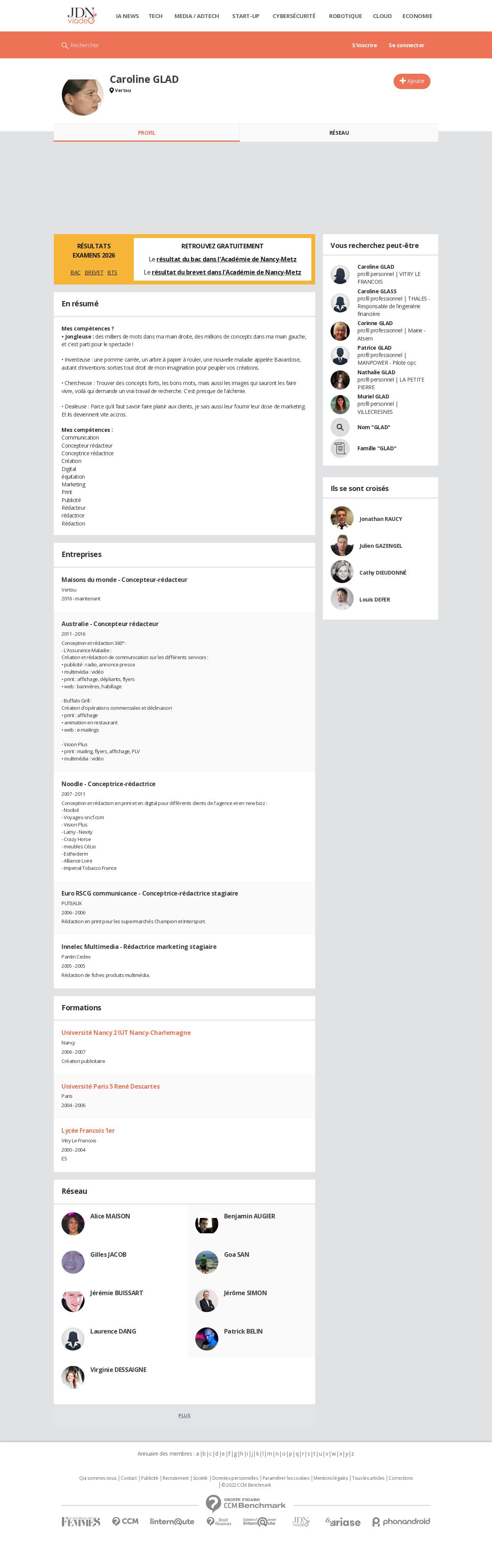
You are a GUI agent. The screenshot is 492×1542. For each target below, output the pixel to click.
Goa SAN (236, 1254)
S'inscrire (364, 45)
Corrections (400, 1478)
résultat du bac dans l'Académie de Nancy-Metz (226, 259)
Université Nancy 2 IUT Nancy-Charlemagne (126, 1032)
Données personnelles (235, 1478)
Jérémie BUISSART (116, 1293)
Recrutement (175, 1478)
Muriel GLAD (373, 396)
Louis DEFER (374, 599)
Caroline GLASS (376, 291)
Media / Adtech (197, 16)
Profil (146, 132)
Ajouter (416, 80)
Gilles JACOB (108, 1254)
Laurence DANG (113, 1331)
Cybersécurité (294, 16)
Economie (417, 16)
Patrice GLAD (374, 347)
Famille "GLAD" (376, 448)
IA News (127, 16)
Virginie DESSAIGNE (118, 1369)
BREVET (94, 272)
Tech (155, 16)
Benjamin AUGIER (249, 1216)
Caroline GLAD (375, 266)
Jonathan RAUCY (380, 518)
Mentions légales (330, 1478)
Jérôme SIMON (245, 1293)
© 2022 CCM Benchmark (246, 1485)
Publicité (149, 1478)
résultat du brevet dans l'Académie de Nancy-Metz (226, 272)
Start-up (245, 16)
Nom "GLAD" (374, 427)
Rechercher (84, 45)
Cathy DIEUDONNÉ (383, 572)
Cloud (382, 16)
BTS (112, 272)
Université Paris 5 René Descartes (111, 1086)
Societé (200, 1478)
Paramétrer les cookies (286, 1478)
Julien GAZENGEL (380, 545)
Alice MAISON (110, 1216)
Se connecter (407, 45)
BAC (75, 272)
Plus (184, 1415)
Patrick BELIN (243, 1331)
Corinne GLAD (375, 323)
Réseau (339, 132)
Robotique (345, 16)
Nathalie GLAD (376, 372)
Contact (128, 1478)
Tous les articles (368, 1478)
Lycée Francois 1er (88, 1130)
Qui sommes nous (97, 1478)
